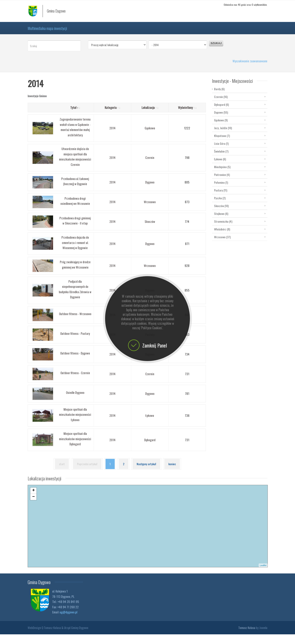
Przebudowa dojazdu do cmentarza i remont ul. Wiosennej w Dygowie (75, 245)
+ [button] (33, 493)
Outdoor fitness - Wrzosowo (75, 316)
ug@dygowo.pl (68, 615)
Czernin (149, 160)
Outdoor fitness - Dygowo (75, 356)
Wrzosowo (150, 204)
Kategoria (112, 110)
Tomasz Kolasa (246, 630)
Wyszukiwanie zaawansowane (250, 64)
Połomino (221, 185)
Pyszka (220, 201)
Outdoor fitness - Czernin (75, 375)
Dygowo (149, 185)
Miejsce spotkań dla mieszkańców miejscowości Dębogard (75, 441)
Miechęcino (222, 170)
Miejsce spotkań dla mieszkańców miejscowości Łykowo (75, 417)
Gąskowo (150, 131)
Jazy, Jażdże (223, 131)
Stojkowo (221, 216)
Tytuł (75, 110)
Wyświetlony (187, 110)
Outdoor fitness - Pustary (75, 336)
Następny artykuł (147, 467)
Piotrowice (222, 177)
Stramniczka (223, 224)
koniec (173, 467)
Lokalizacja (150, 110)
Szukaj (216, 46)
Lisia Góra (221, 146)
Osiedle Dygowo (75, 395)
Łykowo (149, 418)
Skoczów (150, 224)
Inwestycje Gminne (37, 99)
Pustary (220, 193)
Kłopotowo (222, 138)
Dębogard (149, 442)
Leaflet (263, 568)
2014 (112, 131)
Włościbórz (222, 232)
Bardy (219, 92)
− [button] (33, 500)
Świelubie (221, 154)
